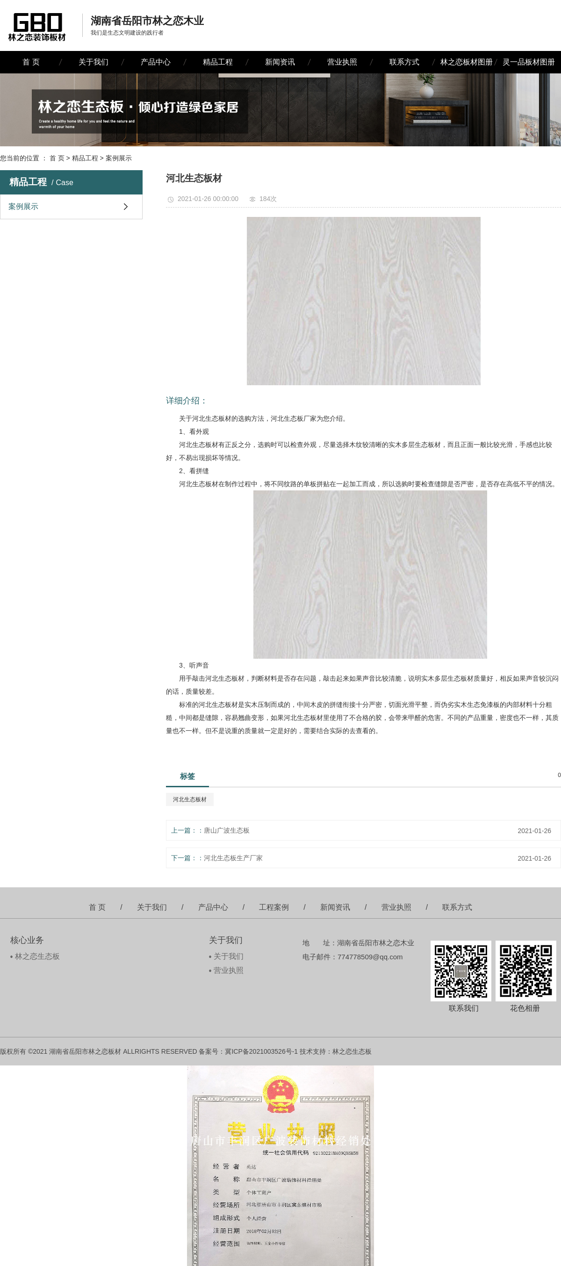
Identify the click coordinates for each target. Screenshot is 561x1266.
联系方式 (404, 62)
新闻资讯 (280, 62)
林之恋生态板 (37, 956)
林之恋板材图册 (466, 62)
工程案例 (274, 907)
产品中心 (156, 62)
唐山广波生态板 (227, 830)
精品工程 (218, 62)
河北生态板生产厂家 (233, 858)
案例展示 (119, 158)
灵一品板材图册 (529, 62)
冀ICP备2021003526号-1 (261, 1051)
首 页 (30, 62)
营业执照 (342, 62)
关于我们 (93, 62)
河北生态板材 (190, 799)
